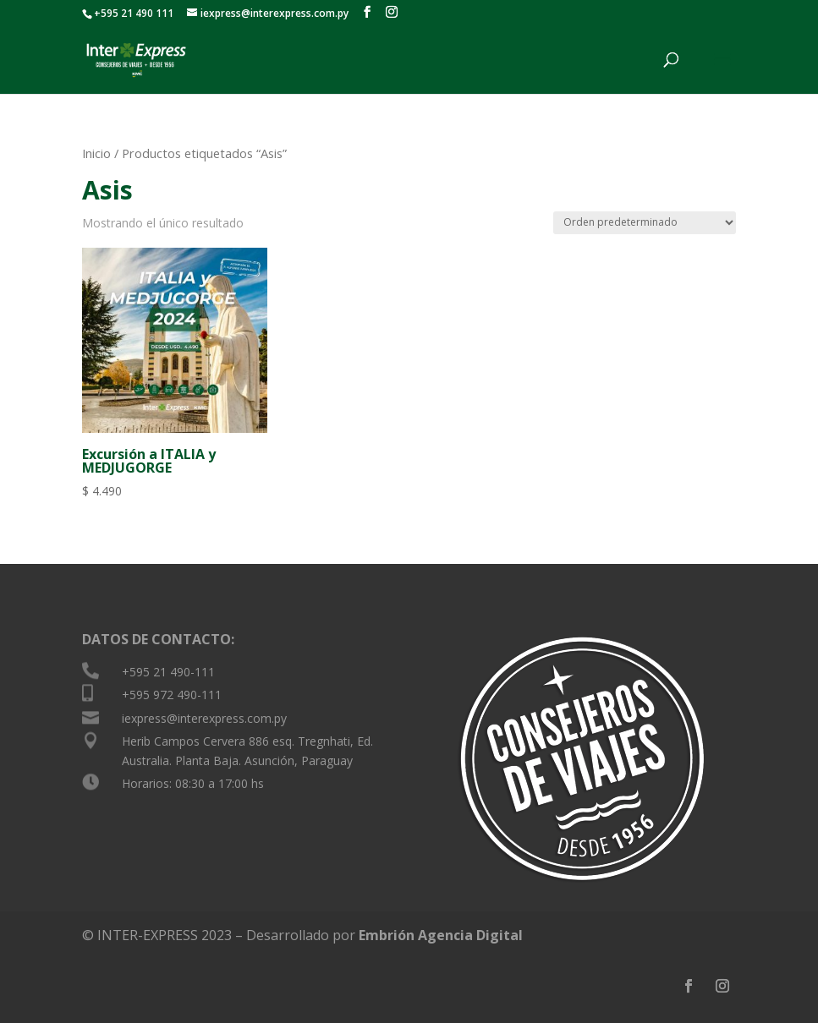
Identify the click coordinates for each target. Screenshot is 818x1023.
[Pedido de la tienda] (644, 222)
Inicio (96, 153)
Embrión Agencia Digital (441, 935)
